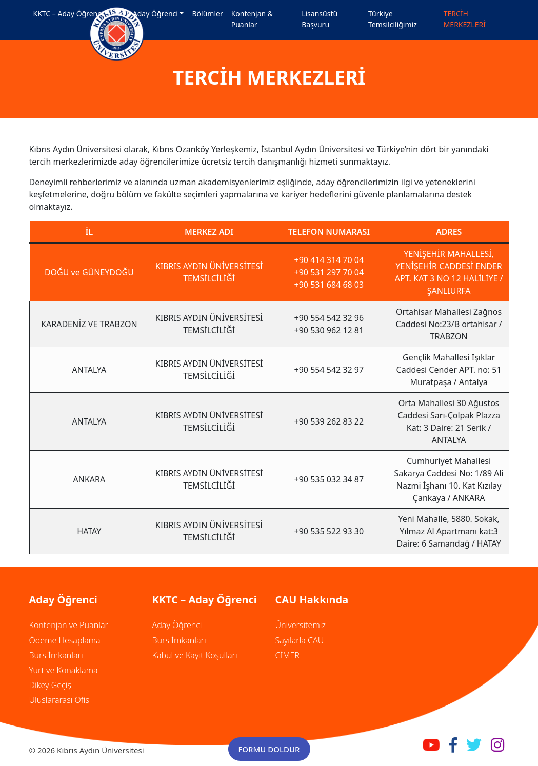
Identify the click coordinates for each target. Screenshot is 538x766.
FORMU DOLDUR (269, 749)
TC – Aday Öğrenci (147, 13)
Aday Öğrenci (177, 625)
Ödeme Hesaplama (65, 640)
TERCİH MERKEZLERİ (465, 19)
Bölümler (207, 13)
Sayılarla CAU (299, 640)
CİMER (287, 655)
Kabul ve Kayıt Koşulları (194, 655)
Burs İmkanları (56, 655)
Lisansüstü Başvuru (319, 19)
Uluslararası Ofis (59, 699)
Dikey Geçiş (50, 685)
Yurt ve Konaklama (63, 670)
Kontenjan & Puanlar (252, 19)
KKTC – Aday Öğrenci (68, 13)
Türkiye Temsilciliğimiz (392, 19)
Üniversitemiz (300, 625)
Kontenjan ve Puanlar (68, 625)
